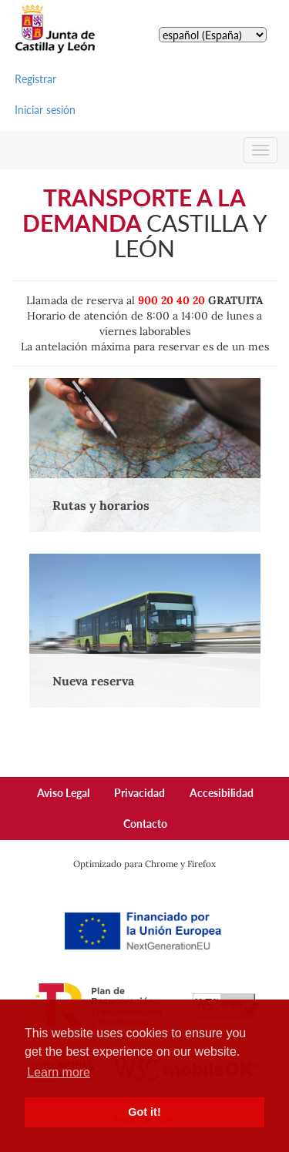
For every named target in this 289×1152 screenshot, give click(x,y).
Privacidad (139, 792)
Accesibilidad (222, 792)
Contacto (145, 823)
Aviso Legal (63, 792)
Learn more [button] (58, 1072)
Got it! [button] (144, 1112)
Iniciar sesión (45, 109)
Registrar (35, 78)
